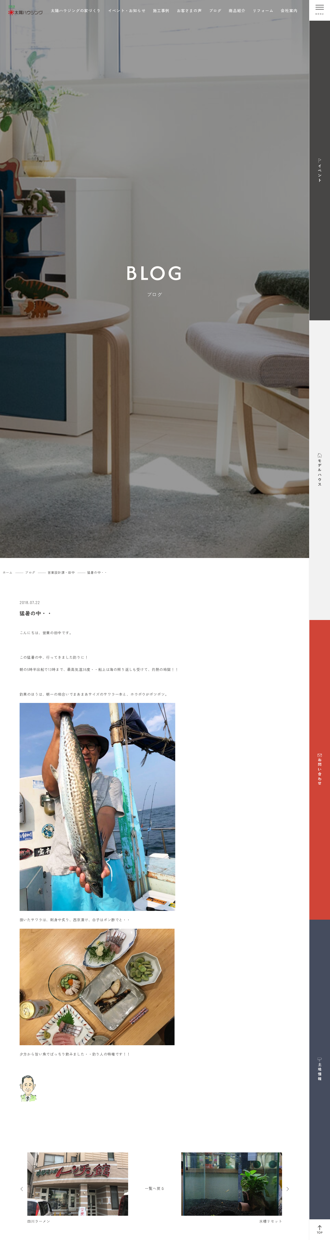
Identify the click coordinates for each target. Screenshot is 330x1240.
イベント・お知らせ (127, 10)
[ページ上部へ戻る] (319, 1229)
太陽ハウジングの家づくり (76, 10)
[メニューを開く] (319, 10)
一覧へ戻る (154, 1188)
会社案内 (289, 10)
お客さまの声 (189, 10)
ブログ (215, 10)
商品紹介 (237, 10)
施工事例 (161, 10)
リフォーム (263, 10)
